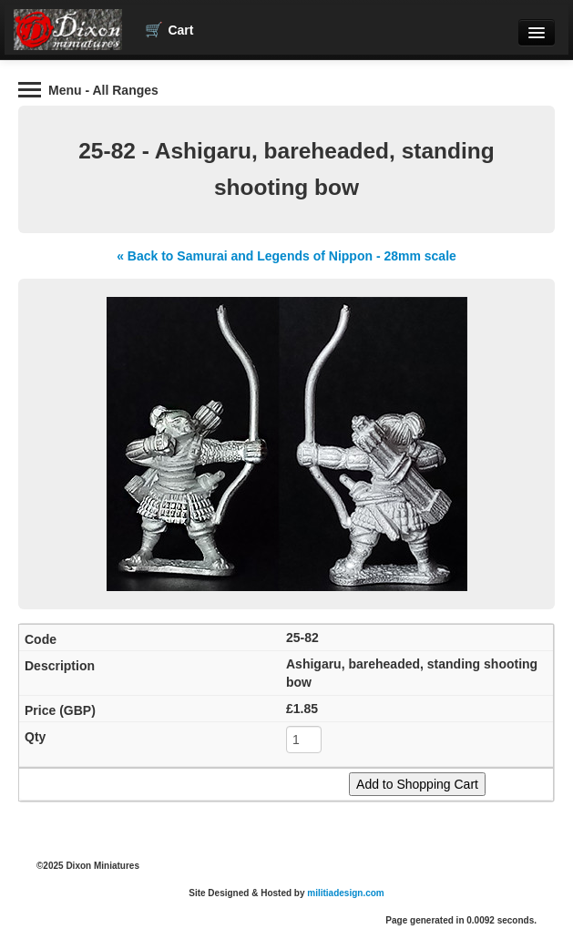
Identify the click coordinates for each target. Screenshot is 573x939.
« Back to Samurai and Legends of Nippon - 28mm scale (286, 256)
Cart (169, 30)
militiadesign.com (345, 893)
